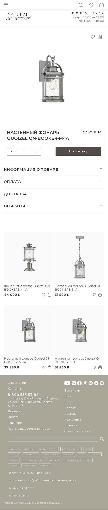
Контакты (15, 388)
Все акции (72, 390)
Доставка (15, 194)
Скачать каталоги (77, 431)
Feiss (81, 454)
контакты (29, 465)
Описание (16, 206)
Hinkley (68, 454)
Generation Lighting (78, 460)
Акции (13, 465)
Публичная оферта (21, 487)
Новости (70, 425)
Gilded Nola (50, 454)
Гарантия (15, 423)
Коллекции (72, 419)
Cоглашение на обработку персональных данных (42, 480)
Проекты (71, 408)
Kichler (54, 460)
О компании (17, 383)
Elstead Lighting (33, 460)
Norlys (13, 460)
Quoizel (95, 454)
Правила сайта (18, 495)
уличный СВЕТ (48, 449)
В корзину (78, 151)
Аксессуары (70, 449)
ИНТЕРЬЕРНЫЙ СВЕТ (21, 449)
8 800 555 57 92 (88, 13)
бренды (14, 454)
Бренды (70, 414)
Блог (67, 396)
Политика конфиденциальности (30, 472)
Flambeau (31, 454)
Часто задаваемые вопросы (29, 429)
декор (87, 449)
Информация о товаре (31, 169)
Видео (69, 402)
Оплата (12, 182)
